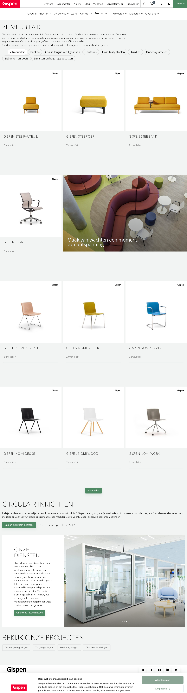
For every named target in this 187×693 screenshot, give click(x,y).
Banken (35, 52)
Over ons (48, 3)
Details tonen (45, 687)
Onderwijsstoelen (157, 52)
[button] (31, 109)
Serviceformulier (115, 3)
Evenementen (63, 3)
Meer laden (93, 499)
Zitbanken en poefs (16, 58)
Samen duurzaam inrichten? (19, 533)
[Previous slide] (67, 588)
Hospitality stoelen (113, 52)
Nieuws (77, 3)
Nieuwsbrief (133, 3)
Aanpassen (162, 670)
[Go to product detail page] (31, 117)
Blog (87, 3)
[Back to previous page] (4, 52)
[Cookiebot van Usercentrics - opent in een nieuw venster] (19, 687)
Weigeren (162, 679)
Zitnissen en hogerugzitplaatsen (53, 58)
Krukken (135, 52)
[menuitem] (39, 14)
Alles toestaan (162, 661)
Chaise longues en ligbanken (62, 52)
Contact (180, 4)
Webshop (98, 3)
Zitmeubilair (17, 52)
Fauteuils (91, 52)
